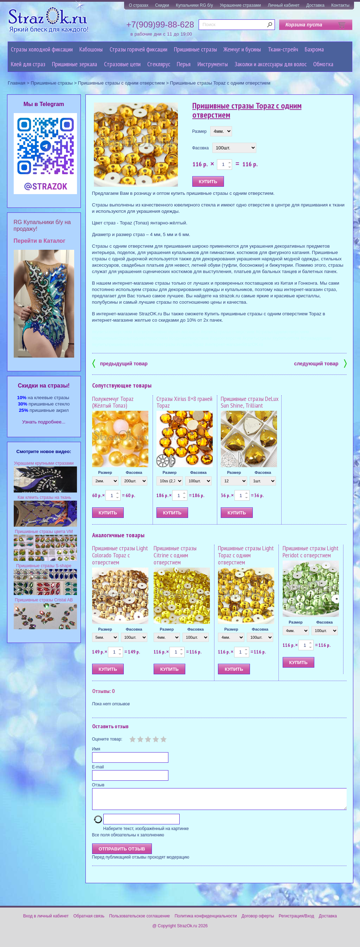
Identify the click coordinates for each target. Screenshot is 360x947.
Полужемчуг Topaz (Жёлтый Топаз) (113, 402)
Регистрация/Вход (296, 920)
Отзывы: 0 (103, 690)
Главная (16, 83)
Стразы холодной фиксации (42, 49)
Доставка (315, 5)
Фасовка (200, 148)
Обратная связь (88, 920)
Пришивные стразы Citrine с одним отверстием (175, 555)
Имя (96, 749)
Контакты (340, 5)
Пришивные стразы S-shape (43, 565)
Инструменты (213, 64)
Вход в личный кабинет (46, 920)
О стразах (138, 5)
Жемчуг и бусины (242, 49)
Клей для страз (28, 64)
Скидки (162, 5)
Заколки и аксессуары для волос (270, 64)
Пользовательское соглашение (139, 920)
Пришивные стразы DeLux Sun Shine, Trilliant (249, 402)
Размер (199, 131)
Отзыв (98, 784)
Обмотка (323, 64)
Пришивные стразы (195, 49)
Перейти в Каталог (39, 241)
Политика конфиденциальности (206, 920)
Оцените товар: (107, 739)
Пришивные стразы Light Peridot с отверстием (311, 551)
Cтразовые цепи (122, 64)
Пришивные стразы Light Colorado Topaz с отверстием (120, 555)
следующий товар (320, 363)
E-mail (98, 767)
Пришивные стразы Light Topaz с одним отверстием (246, 555)
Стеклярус (158, 64)
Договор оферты (258, 920)
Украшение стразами (240, 5)
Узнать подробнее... (43, 422)
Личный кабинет (284, 5)
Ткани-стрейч (283, 49)
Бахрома (314, 49)
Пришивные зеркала (74, 64)
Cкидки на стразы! (44, 386)
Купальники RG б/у (194, 5)
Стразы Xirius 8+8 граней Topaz (184, 402)
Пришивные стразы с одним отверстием (121, 83)
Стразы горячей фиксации (138, 49)
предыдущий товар (120, 363)
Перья (184, 64)
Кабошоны (91, 49)
